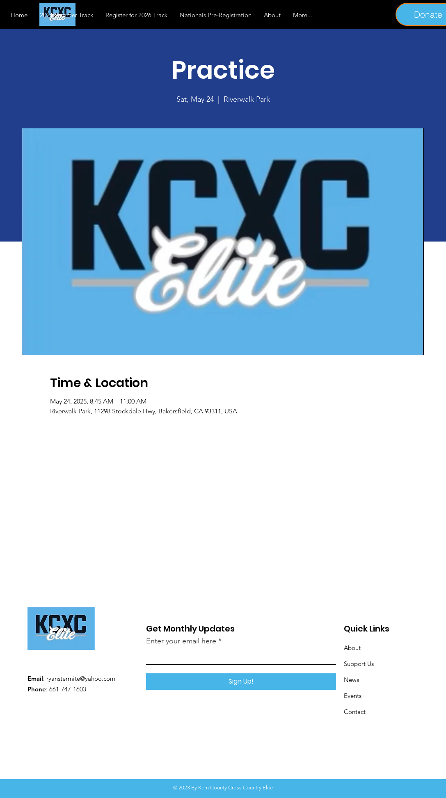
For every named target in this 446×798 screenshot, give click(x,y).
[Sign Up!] (241, 681)
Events (352, 696)
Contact (355, 712)
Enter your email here (181, 641)
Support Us (359, 664)
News (351, 680)
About (352, 648)
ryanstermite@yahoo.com (80, 678)
